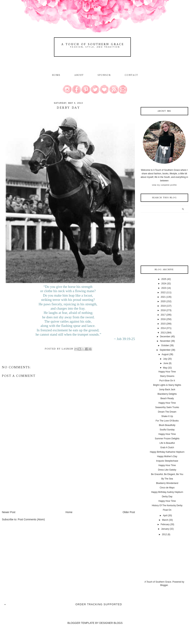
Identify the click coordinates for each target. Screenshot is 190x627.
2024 (163, 283)
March (165, 520)
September (165, 350)
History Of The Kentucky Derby (167, 505)
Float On (167, 510)
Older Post (129, 512)
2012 (164, 534)
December (165, 336)
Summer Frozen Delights (167, 438)
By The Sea (167, 478)
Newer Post (8, 512)
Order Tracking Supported (99, 604)
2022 (163, 292)
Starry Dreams (167, 376)
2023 (163, 288)
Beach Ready (167, 398)
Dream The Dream (167, 412)
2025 (163, 279)
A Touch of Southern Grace (92, 44)
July (165, 359)
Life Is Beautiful (167, 443)
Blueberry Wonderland (167, 483)
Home (56, 75)
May (165, 367)
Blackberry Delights (167, 394)
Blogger (164, 585)
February (165, 524)
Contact (131, 75)
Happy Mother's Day (167, 456)
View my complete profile (164, 185)
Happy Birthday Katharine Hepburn (167, 452)
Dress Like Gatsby (167, 469)
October (165, 345)
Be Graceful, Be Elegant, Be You (167, 474)
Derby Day (167, 496)
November (165, 341)
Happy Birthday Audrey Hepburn (167, 492)
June (165, 363)
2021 (163, 297)
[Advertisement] (30, 484)
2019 (163, 306)
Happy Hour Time (167, 371)
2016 (163, 319)
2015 (163, 323)
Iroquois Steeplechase (167, 461)
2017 (163, 315)
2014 (163, 328)
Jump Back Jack (167, 389)
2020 (163, 301)
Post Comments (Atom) (31, 519)
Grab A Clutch (167, 447)
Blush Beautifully (167, 425)
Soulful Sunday (167, 429)
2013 (163, 332)
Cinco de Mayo (167, 487)
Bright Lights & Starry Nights (167, 385)
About (79, 75)
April (165, 515)
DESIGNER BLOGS (110, 622)
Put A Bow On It (167, 380)
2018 (163, 310)
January (165, 529)
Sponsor (104, 75)
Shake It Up (167, 416)
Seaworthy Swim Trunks (167, 407)
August (165, 354)
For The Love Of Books (167, 420)
